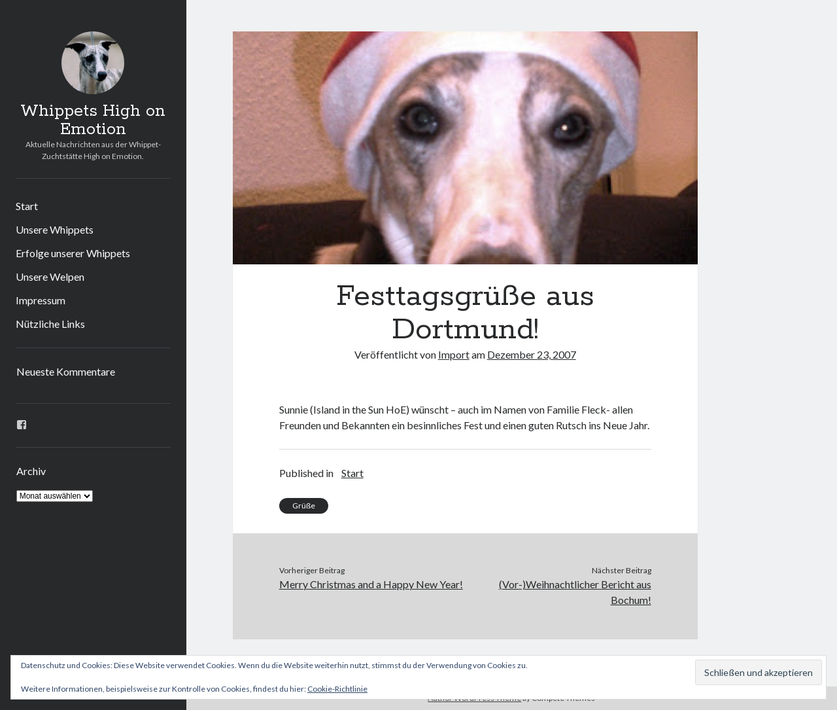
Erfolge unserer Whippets (73, 253)
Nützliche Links (50, 323)
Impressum (40, 300)
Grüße (303, 505)
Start (27, 206)
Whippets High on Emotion (92, 120)
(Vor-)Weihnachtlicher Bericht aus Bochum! (575, 592)
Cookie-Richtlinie (337, 689)
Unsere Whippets (55, 229)
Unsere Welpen (50, 276)
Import (454, 354)
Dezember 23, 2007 (531, 354)
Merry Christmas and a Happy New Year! (371, 584)
